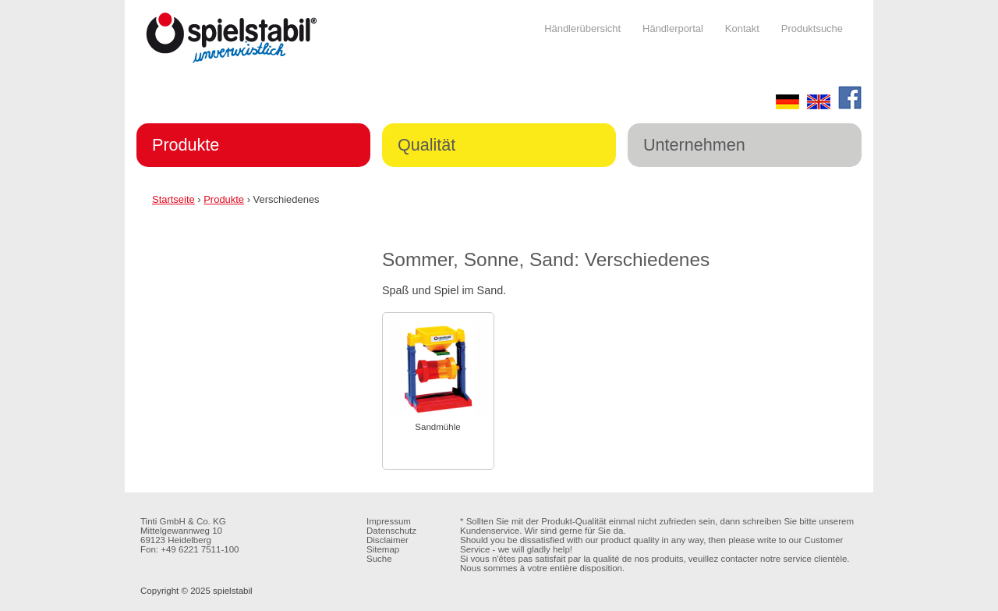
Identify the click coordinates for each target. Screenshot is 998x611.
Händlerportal (672, 28)
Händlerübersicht (582, 28)
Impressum (388, 521)
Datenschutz (391, 530)
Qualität (426, 145)
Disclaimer (387, 540)
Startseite (173, 199)
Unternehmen (694, 145)
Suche (379, 558)
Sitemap (382, 549)
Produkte (185, 145)
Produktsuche (812, 28)
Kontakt (742, 28)
